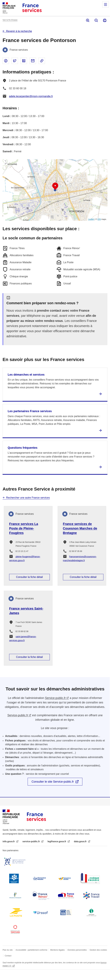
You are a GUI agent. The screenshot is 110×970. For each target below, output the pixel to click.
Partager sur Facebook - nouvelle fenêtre (6, 61)
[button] (55, 186)
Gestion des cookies (98, 950)
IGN (99, 219)
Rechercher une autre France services (28, 497)
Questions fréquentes (22, 447)
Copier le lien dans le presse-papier (42, 61)
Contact (8, 956)
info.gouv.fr (9, 841)
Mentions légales (57, 950)
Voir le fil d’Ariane (10, 20)
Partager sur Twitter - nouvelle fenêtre (15, 61)
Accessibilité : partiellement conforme (31, 950)
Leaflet (91, 219)
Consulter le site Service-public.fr (52, 781)
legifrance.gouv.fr (57, 841)
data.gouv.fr (80, 841)
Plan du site (8, 950)
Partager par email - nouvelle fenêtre (33, 61)
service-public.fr (31, 841)
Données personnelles (77, 950)
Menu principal (105, 4)
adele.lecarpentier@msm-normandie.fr (31, 96)
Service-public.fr (55, 698)
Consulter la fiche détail (29, 577)
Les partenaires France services (30, 411)
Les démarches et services (26, 374)
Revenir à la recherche (19, 31)
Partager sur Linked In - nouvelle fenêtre (24, 61)
